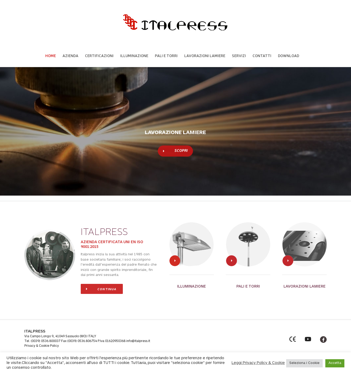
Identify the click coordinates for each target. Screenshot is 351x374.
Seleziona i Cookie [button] (304, 363)
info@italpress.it (138, 341)
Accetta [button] (334, 363)
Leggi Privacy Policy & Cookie (258, 363)
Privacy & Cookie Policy (41, 346)
